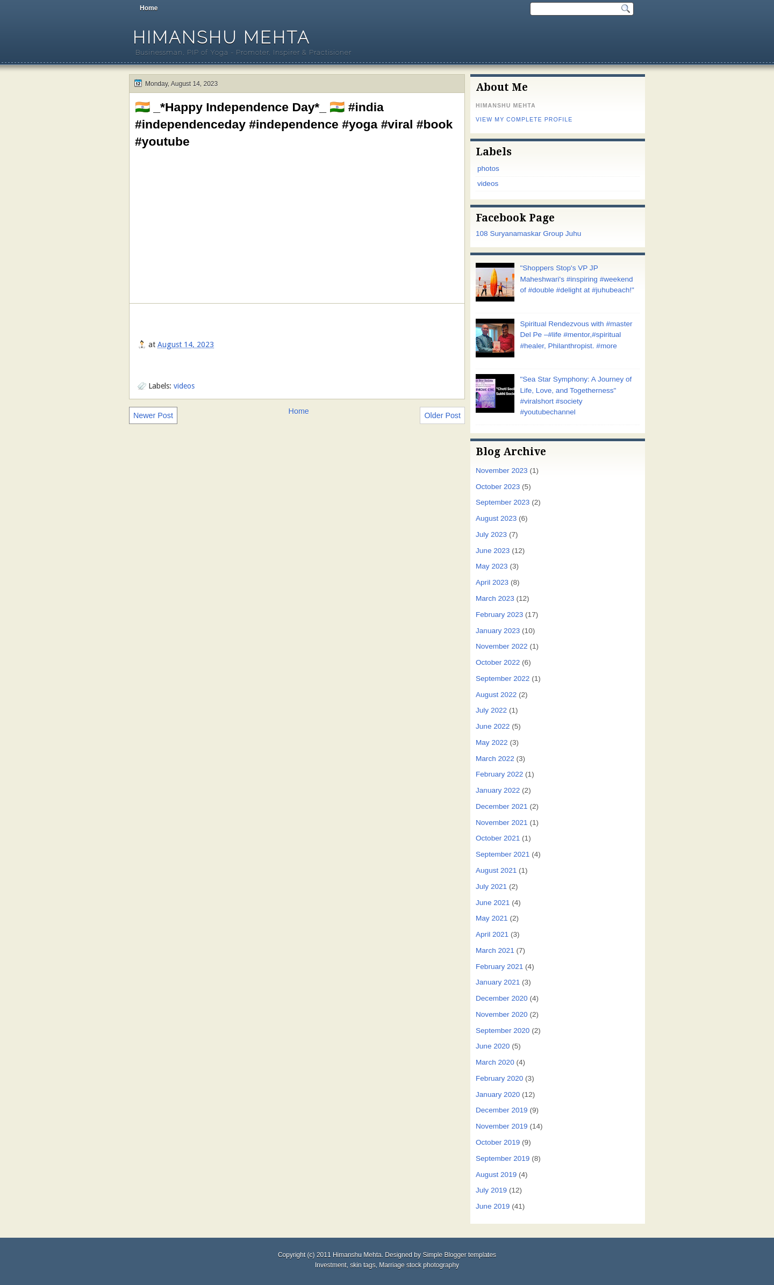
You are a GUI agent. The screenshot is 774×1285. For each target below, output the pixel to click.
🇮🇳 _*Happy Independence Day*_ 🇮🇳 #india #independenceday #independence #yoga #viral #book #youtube (294, 124)
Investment (331, 1265)
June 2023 (493, 551)
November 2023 (502, 470)
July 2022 (491, 710)
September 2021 (502, 854)
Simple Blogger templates (459, 1255)
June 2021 (493, 903)
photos (488, 168)
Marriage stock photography (419, 1265)
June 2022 (493, 726)
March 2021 (495, 950)
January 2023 (498, 631)
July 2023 (491, 534)
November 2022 (502, 646)
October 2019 (498, 1142)
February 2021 (499, 967)
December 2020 (502, 998)
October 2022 (498, 662)
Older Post (442, 415)
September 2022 (502, 678)
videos (184, 386)
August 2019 (496, 1175)
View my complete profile (524, 119)
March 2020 (495, 1062)
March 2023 (495, 598)
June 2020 (493, 1046)
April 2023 (492, 582)
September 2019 (502, 1158)
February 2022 (499, 774)
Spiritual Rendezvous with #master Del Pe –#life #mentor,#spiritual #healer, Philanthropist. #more (576, 335)
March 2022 (495, 759)
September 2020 (502, 1030)
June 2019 (493, 1206)
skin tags (362, 1265)
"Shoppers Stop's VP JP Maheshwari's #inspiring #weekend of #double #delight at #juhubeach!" (577, 279)
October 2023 (498, 487)
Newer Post (153, 415)
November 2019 (502, 1126)
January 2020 (498, 1094)
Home (148, 8)
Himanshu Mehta (221, 37)
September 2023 (502, 502)
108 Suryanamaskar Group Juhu (528, 233)
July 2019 (491, 1190)
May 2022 (492, 742)
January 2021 (498, 982)
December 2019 (502, 1110)
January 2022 (498, 790)
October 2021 (498, 838)
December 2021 (502, 806)
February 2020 (499, 1078)
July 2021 (491, 886)
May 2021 (492, 918)
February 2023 (499, 615)
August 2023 (496, 518)
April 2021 (492, 934)
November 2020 (502, 1014)
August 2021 (496, 870)
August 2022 (496, 695)
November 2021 (502, 823)
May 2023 (492, 566)
